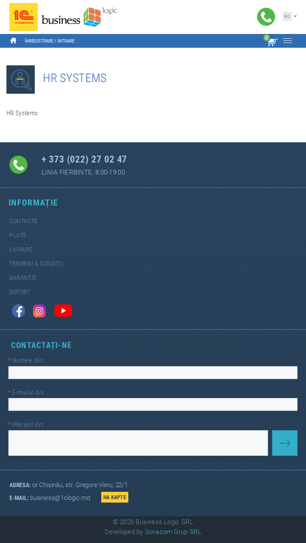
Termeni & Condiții (36, 263)
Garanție (22, 278)
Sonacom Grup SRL (173, 532)
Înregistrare (39, 41)
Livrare (20, 249)
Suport (19, 292)
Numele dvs (32, 362)
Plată (17, 235)
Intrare (66, 41)
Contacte (23, 221)
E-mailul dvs (33, 392)
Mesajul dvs (33, 422)
